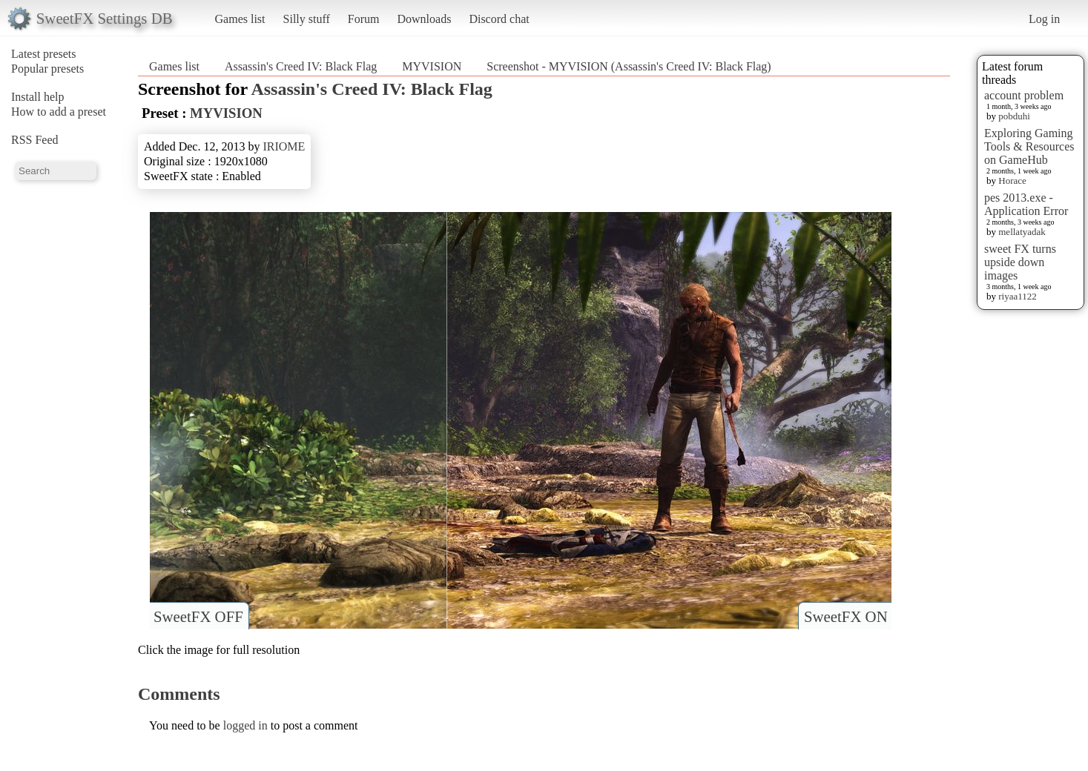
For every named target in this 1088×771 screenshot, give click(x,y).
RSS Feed (35, 139)
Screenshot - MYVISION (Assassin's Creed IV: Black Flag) (629, 66)
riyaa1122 (1017, 296)
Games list (240, 19)
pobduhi (1014, 116)
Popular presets (47, 68)
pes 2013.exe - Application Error (1026, 204)
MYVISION (431, 66)
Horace (1012, 180)
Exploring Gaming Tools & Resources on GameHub (1029, 146)
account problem (1024, 95)
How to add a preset (58, 111)
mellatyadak (1022, 231)
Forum (364, 19)
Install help (38, 96)
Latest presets (43, 53)
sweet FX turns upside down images (1020, 262)
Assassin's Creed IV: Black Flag (301, 66)
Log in (1044, 19)
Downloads (424, 19)
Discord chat (499, 19)
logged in (245, 725)
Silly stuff (306, 19)
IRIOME (284, 146)
